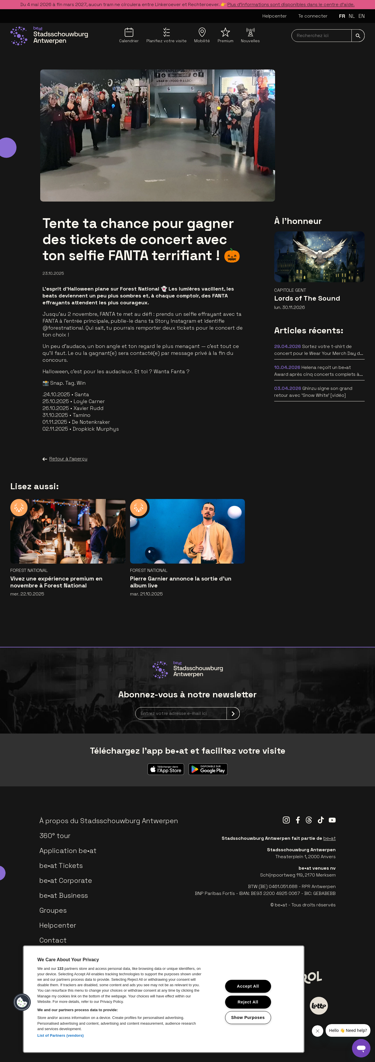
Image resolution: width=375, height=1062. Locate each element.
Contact (53, 940)
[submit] (358, 35)
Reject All (247, 1001)
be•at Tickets (61, 865)
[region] (163, 999)
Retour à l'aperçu (64, 458)
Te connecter (313, 16)
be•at (329, 838)
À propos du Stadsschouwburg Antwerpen (108, 820)
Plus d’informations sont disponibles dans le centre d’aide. (291, 4)
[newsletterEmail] (187, 713)
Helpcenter (274, 16)
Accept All (248, 986)
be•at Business (63, 895)
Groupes (53, 910)
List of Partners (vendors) (60, 1035)
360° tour (54, 835)
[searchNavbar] (328, 35)
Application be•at (67, 850)
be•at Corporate (65, 880)
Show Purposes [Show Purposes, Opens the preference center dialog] (248, 1017)
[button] (22, 1002)
